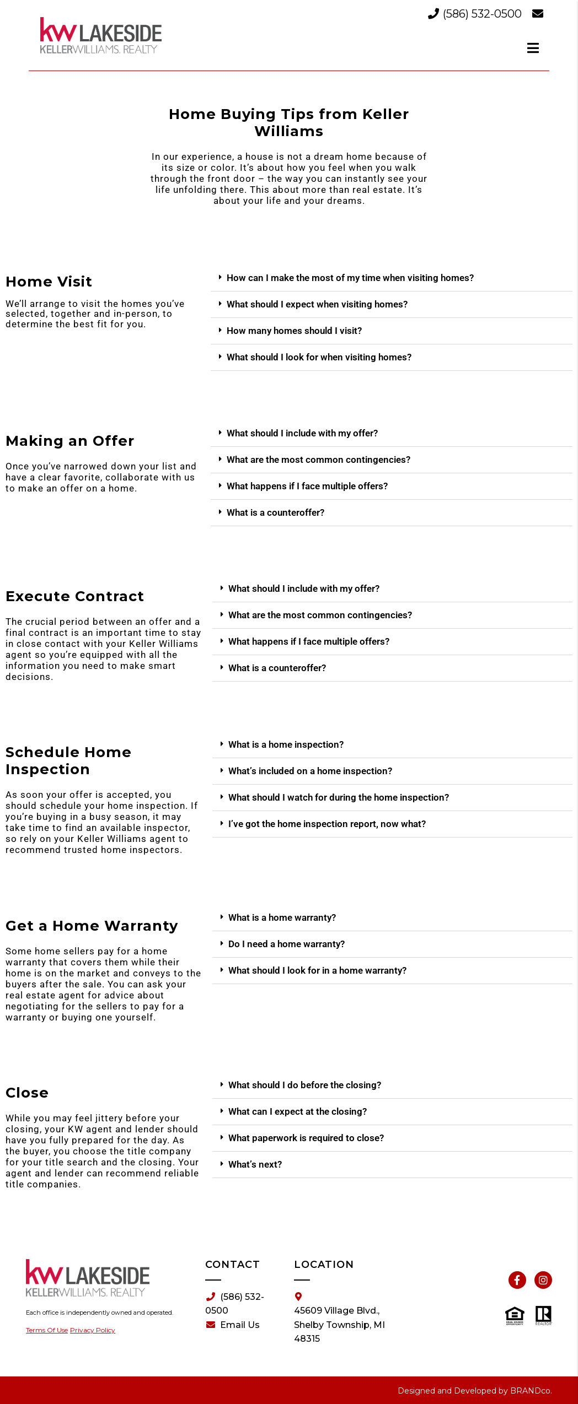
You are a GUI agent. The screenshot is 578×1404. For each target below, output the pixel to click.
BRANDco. (531, 1391)
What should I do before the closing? (304, 1084)
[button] (391, 278)
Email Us (233, 1325)
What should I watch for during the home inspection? (338, 797)
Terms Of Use (47, 1330)
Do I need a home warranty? (286, 943)
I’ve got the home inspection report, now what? (327, 823)
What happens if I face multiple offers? (307, 486)
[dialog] (533, 48)
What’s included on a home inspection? (310, 770)
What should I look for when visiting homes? (319, 357)
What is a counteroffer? (275, 512)
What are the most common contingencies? (318, 459)
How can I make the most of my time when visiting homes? (350, 277)
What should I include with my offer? (302, 433)
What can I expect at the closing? (297, 1111)
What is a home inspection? (286, 744)
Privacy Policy (92, 1330)
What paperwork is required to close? (306, 1137)
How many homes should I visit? (294, 330)
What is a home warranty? (282, 917)
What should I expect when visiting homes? (317, 304)
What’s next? (255, 1164)
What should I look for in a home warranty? (317, 970)
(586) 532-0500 (476, 13)
